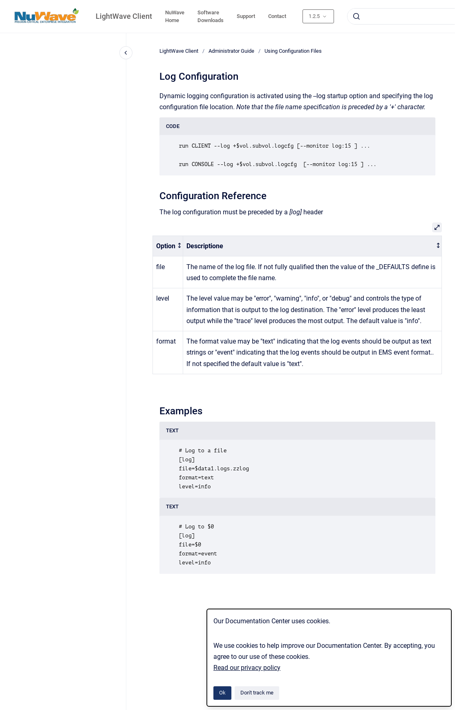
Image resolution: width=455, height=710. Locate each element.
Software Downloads (210, 16)
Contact (277, 16)
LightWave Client (124, 16)
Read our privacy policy (246, 668)
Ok (222, 693)
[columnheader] (168, 246)
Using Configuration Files (293, 51)
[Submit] (356, 16)
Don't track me (256, 693)
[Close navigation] (125, 52)
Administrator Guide (231, 51)
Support (246, 16)
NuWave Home (174, 16)
